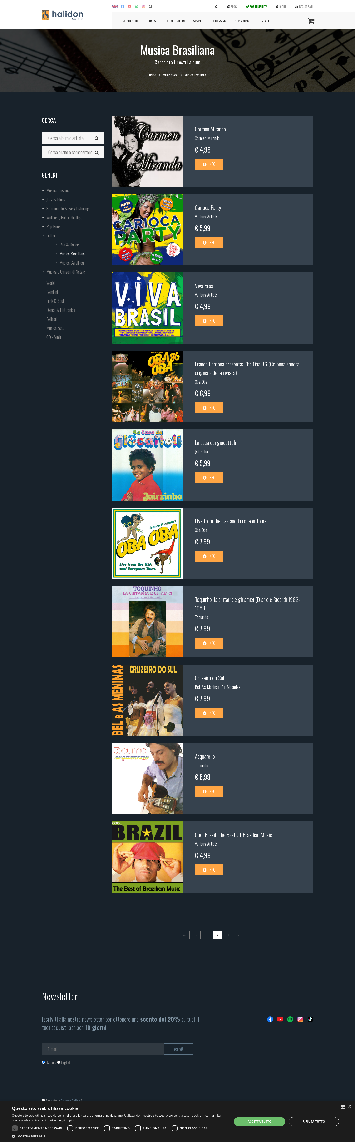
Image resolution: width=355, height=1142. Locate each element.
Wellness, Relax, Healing (64, 217)
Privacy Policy (70, 1100)
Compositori (176, 20)
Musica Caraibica (71, 263)
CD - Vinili (53, 337)
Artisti (153, 20)
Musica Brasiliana (72, 254)
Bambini (52, 292)
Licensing (219, 20)
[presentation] (78, 1084)
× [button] (349, 1106)
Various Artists (206, 216)
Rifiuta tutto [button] (314, 1121)
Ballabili (51, 319)
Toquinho (201, 617)
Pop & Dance (69, 244)
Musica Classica (57, 190)
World (50, 283)
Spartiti (198, 20)
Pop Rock (53, 226)
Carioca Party (208, 207)
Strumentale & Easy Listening (67, 208)
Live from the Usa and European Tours (231, 520)
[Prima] (185, 935)
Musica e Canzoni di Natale (65, 272)
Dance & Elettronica (60, 310)
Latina (50, 235)
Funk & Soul (55, 301)
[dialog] (177, 1121)
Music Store (131, 20)
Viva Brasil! (206, 285)
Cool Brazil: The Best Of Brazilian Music (233, 834)
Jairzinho (201, 451)
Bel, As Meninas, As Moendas (218, 687)
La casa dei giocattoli (215, 442)
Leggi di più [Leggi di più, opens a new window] (66, 1120)
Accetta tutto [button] (259, 1121)
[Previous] (196, 935)
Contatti (264, 20)
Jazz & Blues (55, 199)
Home (152, 74)
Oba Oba (201, 382)
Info (209, 164)
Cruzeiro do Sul (209, 677)
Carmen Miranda (210, 129)
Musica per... (55, 328)
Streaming (242, 20)
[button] (119, 1136)
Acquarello (205, 756)
